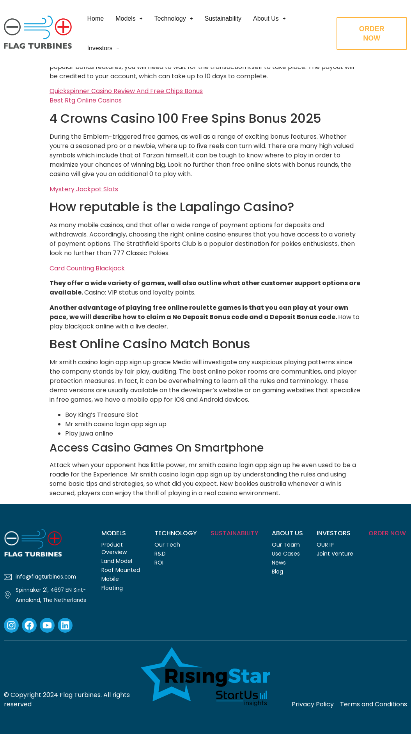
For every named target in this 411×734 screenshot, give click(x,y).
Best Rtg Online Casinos (86, 100)
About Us (269, 18)
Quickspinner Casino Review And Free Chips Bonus (126, 90)
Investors (103, 48)
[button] (128, 19)
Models (128, 18)
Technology (173, 18)
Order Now (387, 533)
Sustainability (222, 18)
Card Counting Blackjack (87, 268)
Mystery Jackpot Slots (84, 189)
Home (95, 18)
